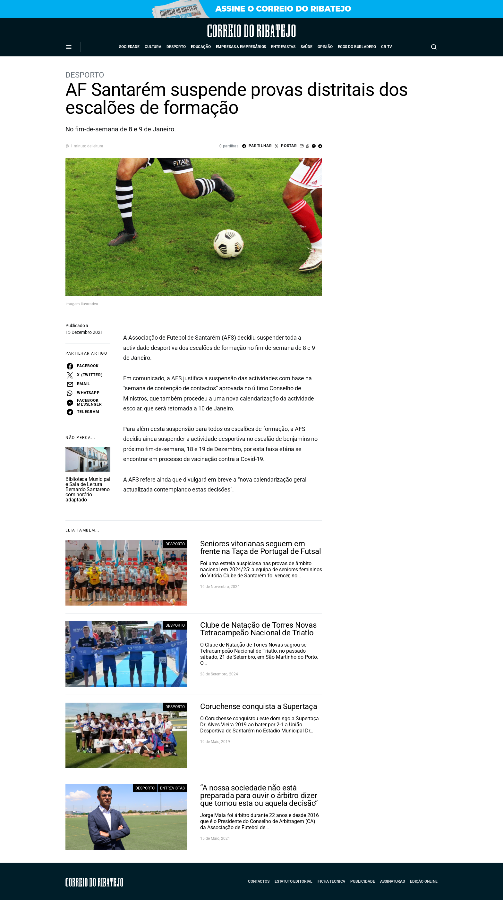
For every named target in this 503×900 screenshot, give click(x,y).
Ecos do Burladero (357, 47)
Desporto (176, 47)
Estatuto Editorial (293, 881)
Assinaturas (392, 881)
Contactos (258, 881)
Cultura (153, 47)
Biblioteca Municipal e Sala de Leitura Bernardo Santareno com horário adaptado (87, 489)
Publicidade (362, 881)
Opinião (325, 47)
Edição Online (424, 881)
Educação (201, 47)
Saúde (306, 47)
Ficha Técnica (331, 881)
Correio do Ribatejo (233, 31)
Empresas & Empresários (241, 47)
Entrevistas (283, 47)
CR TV (386, 47)
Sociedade (129, 47)
